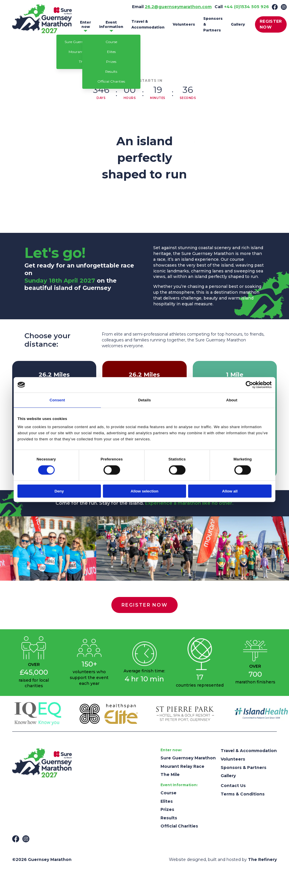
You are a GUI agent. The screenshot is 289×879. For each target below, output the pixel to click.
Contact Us (233, 785)
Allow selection (144, 491)
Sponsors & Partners (213, 24)
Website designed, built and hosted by (223, 859)
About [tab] (231, 400)
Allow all (230, 491)
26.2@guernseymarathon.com (178, 6)
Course (111, 42)
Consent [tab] (57, 400)
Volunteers (184, 24)
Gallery (238, 24)
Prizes (111, 61)
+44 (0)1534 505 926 (246, 6)
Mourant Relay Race (182, 766)
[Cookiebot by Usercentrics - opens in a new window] (246, 385)
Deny (59, 491)
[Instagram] (284, 7)
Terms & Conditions (243, 794)
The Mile (170, 774)
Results (111, 71)
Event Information (111, 24)
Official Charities (111, 81)
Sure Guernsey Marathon (188, 758)
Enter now (85, 24)
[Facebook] (275, 7)
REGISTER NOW (271, 24)
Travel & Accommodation (148, 24)
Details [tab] (144, 400)
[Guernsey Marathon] (42, 762)
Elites (111, 51)
